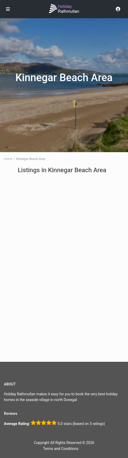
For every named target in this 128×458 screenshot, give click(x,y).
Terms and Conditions (61, 449)
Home (8, 159)
